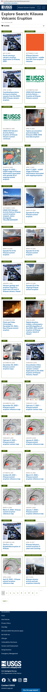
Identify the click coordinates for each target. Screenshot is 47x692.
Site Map (4, 627)
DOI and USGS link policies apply (12, 631)
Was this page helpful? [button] (30, 690)
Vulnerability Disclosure (9, 642)
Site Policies (5, 619)
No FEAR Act (5, 634)
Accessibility (5, 612)
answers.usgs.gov (7, 688)
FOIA (3, 616)
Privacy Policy (6, 623)
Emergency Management (9, 653)
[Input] (28, 7)
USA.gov (4, 638)
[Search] (38, 7)
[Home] (6, 9)
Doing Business (6, 650)
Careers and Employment (9, 646)
